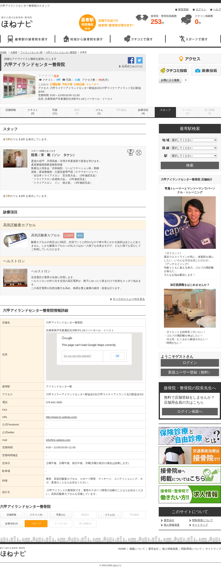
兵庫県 (14, 52)
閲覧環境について (202, 520)
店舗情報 (10, 109)
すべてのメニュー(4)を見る (129, 298)
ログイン (201, 9)
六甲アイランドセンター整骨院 (61, 52)
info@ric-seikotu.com (58, 439)
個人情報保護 (171, 524)
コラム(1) (99, 111)
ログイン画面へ (190, 412)
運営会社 (169, 520)
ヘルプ (217, 9)
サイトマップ (200, 524)
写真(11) (54, 111)
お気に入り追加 (170, 80)
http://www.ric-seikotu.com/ (61, 417)
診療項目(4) (143, 111)
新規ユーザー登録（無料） (190, 372)
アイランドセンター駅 (31, 52)
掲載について (137, 548)
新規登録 (183, 9)
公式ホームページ (132, 65)
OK (117, 356)
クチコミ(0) (33, 111)
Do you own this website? (77, 356)
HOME (3, 52)
